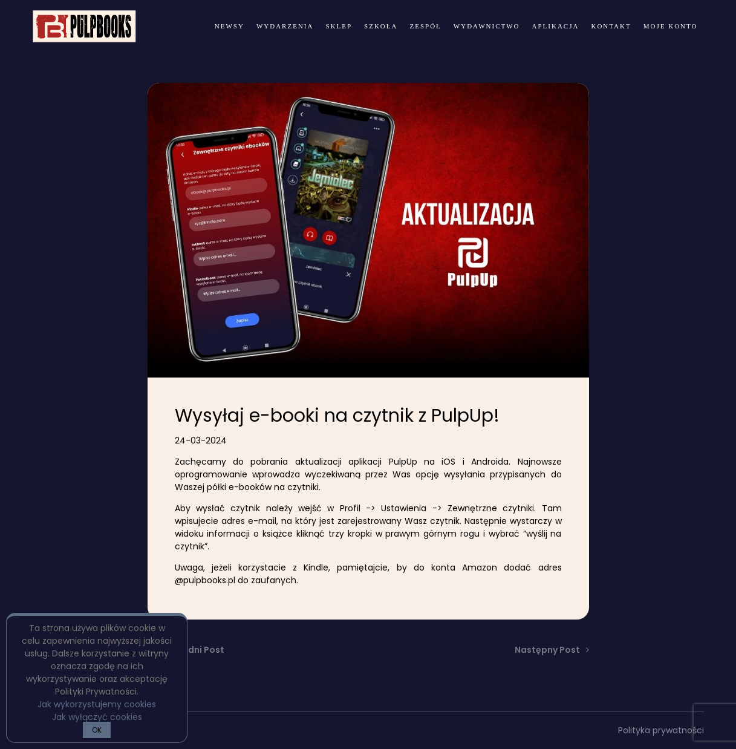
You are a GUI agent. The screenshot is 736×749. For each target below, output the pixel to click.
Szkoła (380, 26)
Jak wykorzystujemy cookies (96, 704)
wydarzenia (285, 26)
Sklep (338, 26)
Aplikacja (555, 26)
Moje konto (670, 26)
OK (97, 730)
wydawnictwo (487, 26)
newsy (229, 26)
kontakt (611, 26)
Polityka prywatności (661, 730)
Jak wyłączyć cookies (97, 717)
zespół (425, 26)
